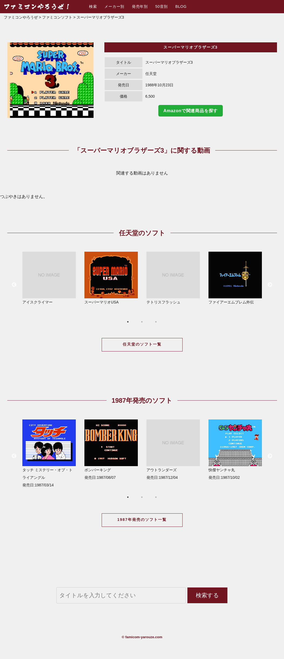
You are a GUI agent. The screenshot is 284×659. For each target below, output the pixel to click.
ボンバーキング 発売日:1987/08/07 (111, 449)
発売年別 (140, 6)
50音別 (161, 6)
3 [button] (156, 322)
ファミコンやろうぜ (21, 17)
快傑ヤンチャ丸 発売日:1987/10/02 (235, 449)
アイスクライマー (49, 278)
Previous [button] (14, 285)
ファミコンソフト (57, 17)
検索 (93, 6)
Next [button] (270, 285)
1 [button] (128, 322)
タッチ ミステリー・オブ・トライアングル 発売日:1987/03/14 (49, 453)
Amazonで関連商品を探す (190, 110)
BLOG (181, 6)
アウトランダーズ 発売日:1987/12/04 (173, 449)
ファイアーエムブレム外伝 (235, 278)
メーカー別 (114, 6)
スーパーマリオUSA (111, 278)
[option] (50, 80)
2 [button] (142, 322)
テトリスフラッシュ (173, 278)
